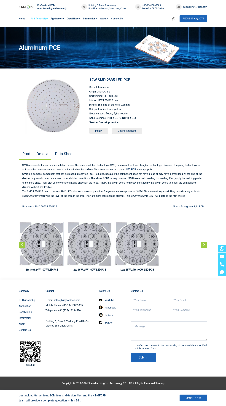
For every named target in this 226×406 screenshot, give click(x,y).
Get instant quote (127, 130)
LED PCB (131, 169)
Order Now (193, 398)
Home (22, 18)
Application (56, 18)
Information (89, 18)
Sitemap (159, 383)
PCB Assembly (38, 18)
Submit (143, 357)
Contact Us (117, 18)
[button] (204, 245)
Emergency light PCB (192, 206)
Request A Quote (193, 18)
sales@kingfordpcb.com (195, 7)
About (103, 18)
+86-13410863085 (151, 5)
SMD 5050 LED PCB (46, 206)
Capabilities (72, 18)
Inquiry (98, 130)
